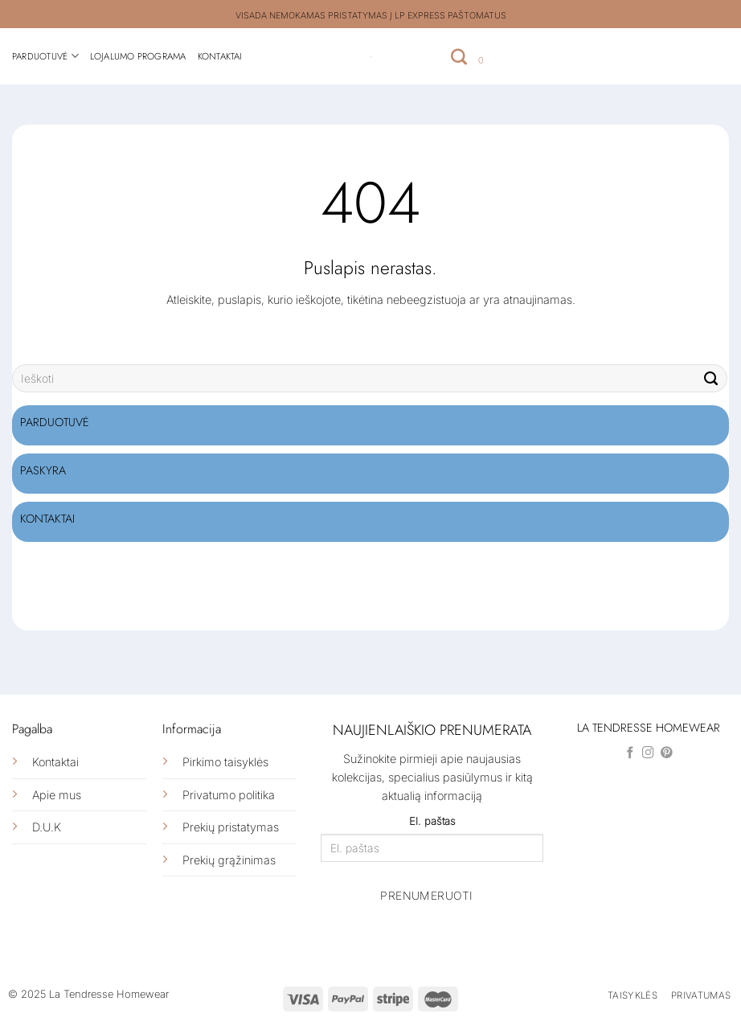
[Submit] (711, 378)
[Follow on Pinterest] (667, 753)
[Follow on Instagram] (648, 753)
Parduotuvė (45, 56)
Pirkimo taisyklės (225, 762)
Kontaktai (220, 56)
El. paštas (432, 820)
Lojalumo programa (138, 56)
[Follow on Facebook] (630, 753)
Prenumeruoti (426, 895)
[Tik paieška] (459, 56)
